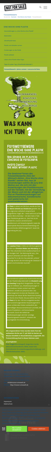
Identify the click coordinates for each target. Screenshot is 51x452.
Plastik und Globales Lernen (13, 45)
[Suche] (39, 7)
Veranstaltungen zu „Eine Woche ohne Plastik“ (19, 31)
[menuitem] (39, 7)
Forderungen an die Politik (12, 50)
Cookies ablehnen (38, 429)
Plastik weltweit (9, 55)
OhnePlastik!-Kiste (10, 41)
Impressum (8, 401)
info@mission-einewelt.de (16, 382)
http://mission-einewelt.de (19, 385)
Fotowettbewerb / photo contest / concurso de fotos (22, 69)
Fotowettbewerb (10, 15)
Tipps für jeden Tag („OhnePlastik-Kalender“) (18, 64)
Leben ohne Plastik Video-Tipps (14, 60)
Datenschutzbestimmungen (11, 423)
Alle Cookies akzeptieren (16, 429)
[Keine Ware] (21, 7)
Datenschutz (8, 404)
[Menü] (44, 7)
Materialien (7, 36)
